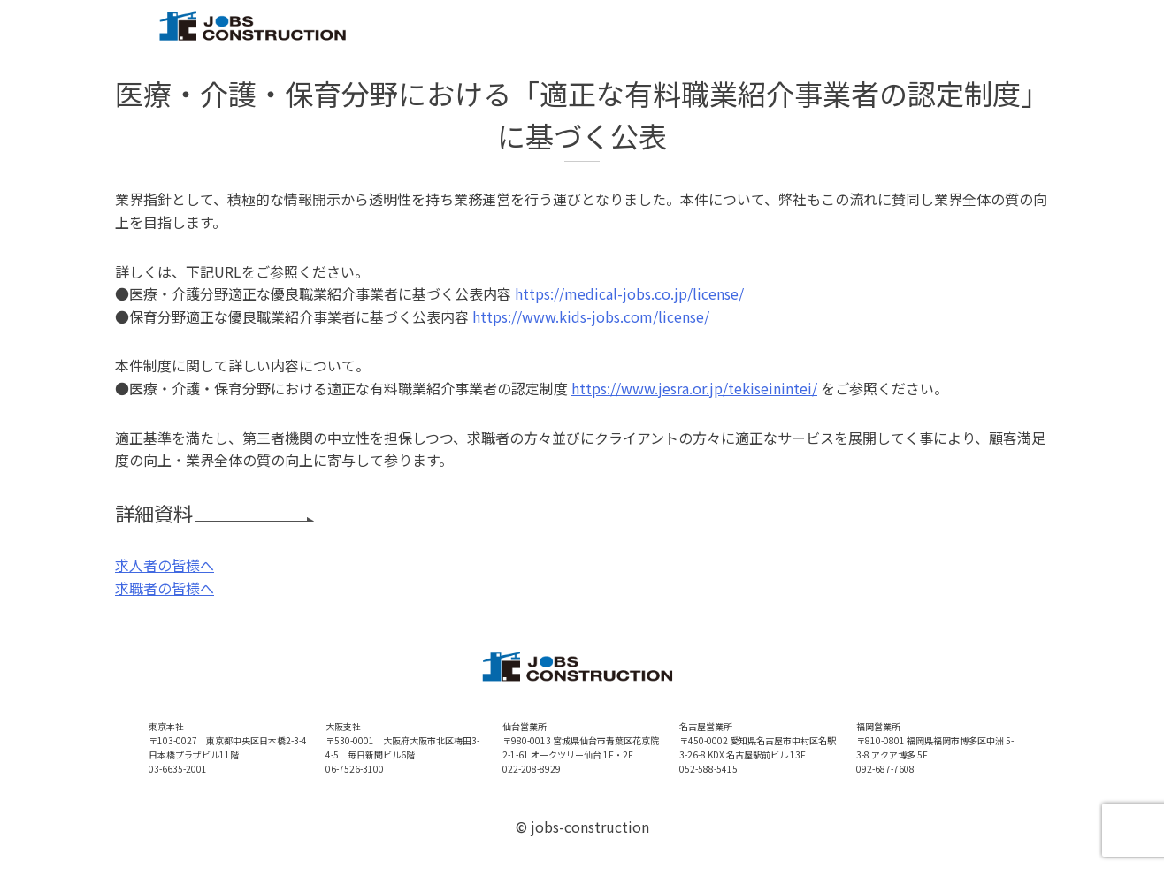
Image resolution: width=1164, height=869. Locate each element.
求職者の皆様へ (164, 587)
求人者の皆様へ (164, 565)
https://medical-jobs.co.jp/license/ (629, 293)
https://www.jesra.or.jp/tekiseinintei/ (694, 388)
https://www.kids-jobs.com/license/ (590, 316)
